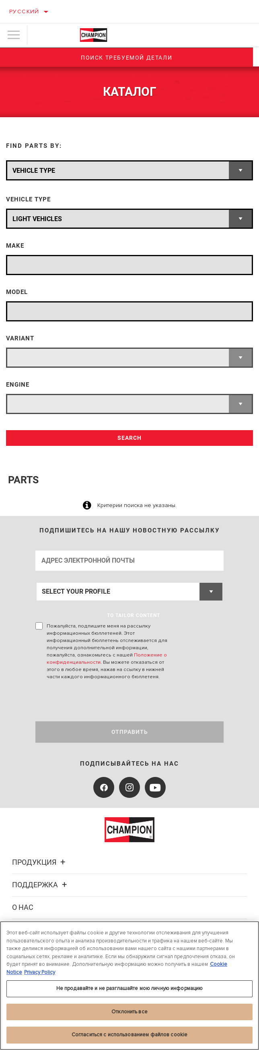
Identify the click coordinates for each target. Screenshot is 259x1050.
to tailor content (133, 615)
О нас (22, 907)
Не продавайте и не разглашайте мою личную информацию (129, 988)
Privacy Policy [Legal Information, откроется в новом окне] (39, 972)
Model (17, 292)
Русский (24, 11)
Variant (20, 339)
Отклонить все (129, 1012)
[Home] (93, 35)
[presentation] (102, 701)
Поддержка (40, 884)
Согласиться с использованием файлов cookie (129, 1034)
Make (15, 246)
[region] (129, 985)
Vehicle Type (28, 200)
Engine (17, 385)
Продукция (40, 862)
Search (129, 438)
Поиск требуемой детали (129, 57)
